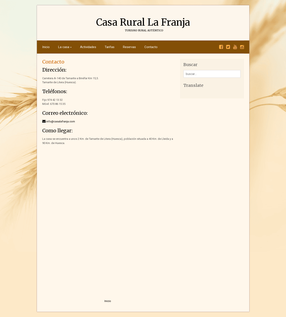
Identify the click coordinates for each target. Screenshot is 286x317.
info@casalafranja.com (60, 121)
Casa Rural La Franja (143, 22)
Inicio (46, 47)
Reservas (129, 47)
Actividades (88, 47)
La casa (63, 47)
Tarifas (109, 47)
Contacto (151, 47)
